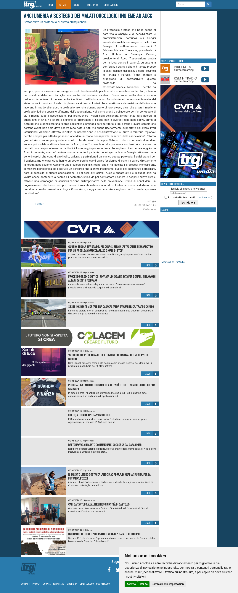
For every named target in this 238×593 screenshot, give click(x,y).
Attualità (90, 272)
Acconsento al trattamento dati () (190, 197)
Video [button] (78, 5)
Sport (88, 242)
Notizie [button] (63, 5)
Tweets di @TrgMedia (172, 262)
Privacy (37, 583)
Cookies (47, 583)
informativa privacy (203, 197)
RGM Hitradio (103, 583)
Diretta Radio (111, 5)
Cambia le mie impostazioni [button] (168, 584)
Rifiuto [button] (144, 584)
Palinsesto (58, 583)
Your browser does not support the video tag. (188, 34)
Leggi (152, 265)
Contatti (25, 583)
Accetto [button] (131, 584)
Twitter (39, 204)
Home (52, 5)
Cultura (89, 351)
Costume (90, 411)
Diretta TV (92, 5)
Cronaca (90, 302)
